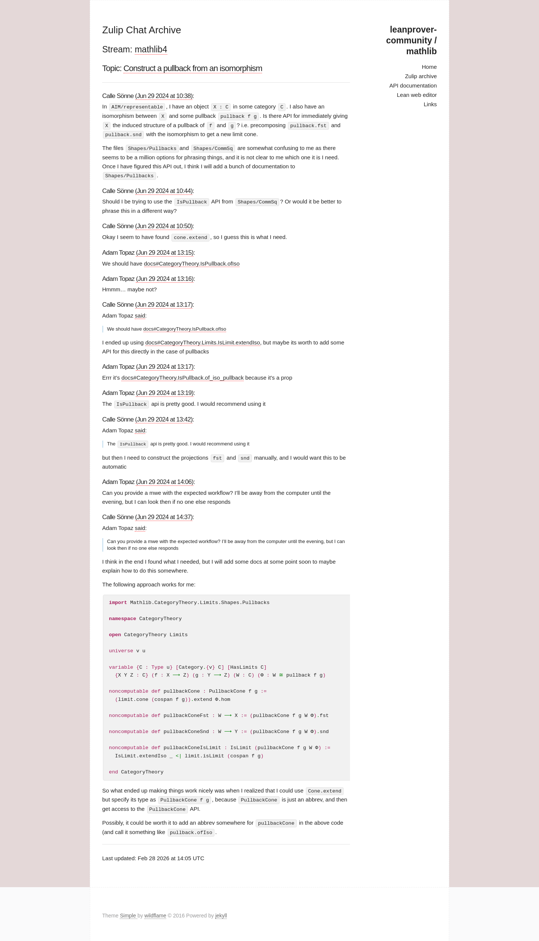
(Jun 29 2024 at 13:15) (164, 250)
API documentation (413, 85)
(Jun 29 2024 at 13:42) (163, 417)
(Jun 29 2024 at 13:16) (164, 277)
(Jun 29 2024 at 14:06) (164, 479)
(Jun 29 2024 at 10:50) (163, 224)
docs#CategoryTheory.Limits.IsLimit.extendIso (202, 341)
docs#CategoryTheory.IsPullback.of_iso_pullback (182, 376)
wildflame (155, 913)
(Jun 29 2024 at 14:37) (163, 514)
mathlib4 (151, 49)
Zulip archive (421, 76)
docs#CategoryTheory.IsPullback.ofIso (192, 261)
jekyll (221, 913)
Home (429, 67)
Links (430, 104)
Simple (128, 913)
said (140, 314)
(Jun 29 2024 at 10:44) (163, 189)
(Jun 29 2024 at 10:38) (163, 95)
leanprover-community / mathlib (411, 40)
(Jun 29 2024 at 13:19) (164, 391)
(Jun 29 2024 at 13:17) (163, 303)
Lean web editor (417, 95)
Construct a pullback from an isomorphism (193, 68)
